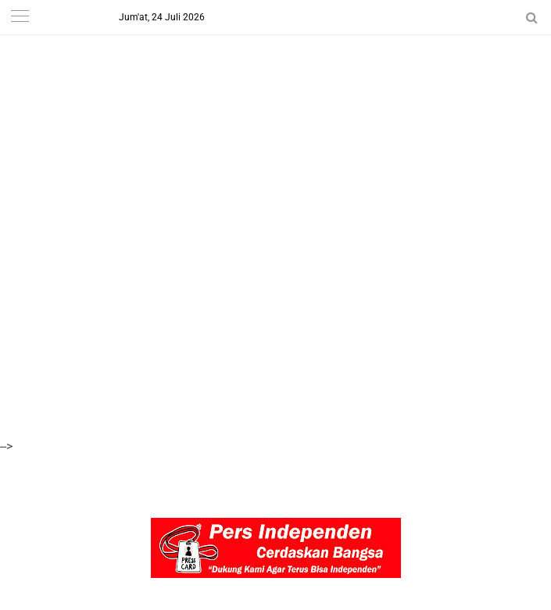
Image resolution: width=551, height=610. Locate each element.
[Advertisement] (275, 109)
